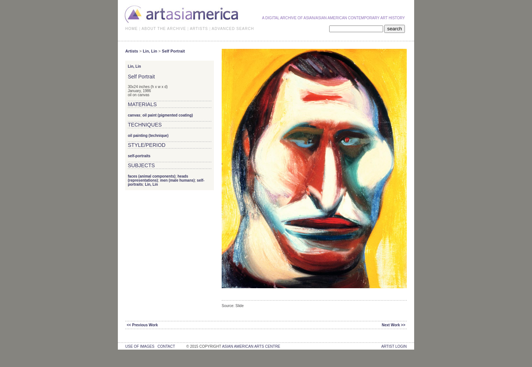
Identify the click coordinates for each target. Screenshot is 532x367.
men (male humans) (177, 180)
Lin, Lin (150, 51)
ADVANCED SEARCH (233, 29)
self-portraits (139, 156)
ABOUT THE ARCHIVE (163, 29)
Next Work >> (393, 325)
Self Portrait (173, 51)
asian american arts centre (251, 346)
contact (166, 346)
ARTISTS (199, 29)
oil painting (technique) (148, 136)
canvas (134, 115)
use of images (139, 346)
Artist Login (394, 346)
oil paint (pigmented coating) (167, 115)
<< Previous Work (142, 325)
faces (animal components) (151, 176)
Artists (131, 51)
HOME (131, 29)
